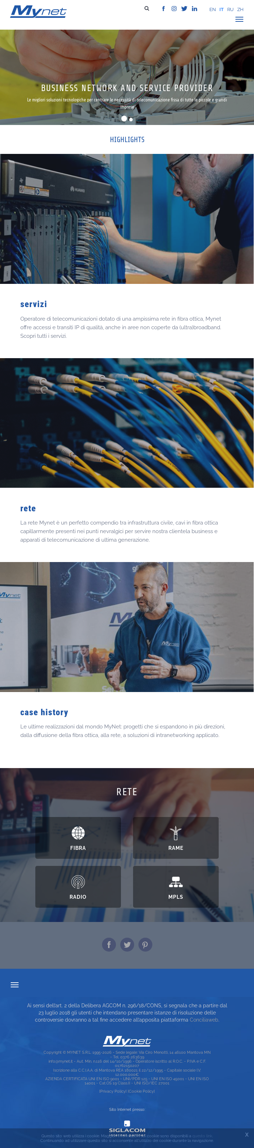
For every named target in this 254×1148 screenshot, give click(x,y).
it (221, 9)
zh (240, 9)
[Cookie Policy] (141, 1091)
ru (230, 9)
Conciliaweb (204, 1020)
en (212, 9)
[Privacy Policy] (113, 1091)
